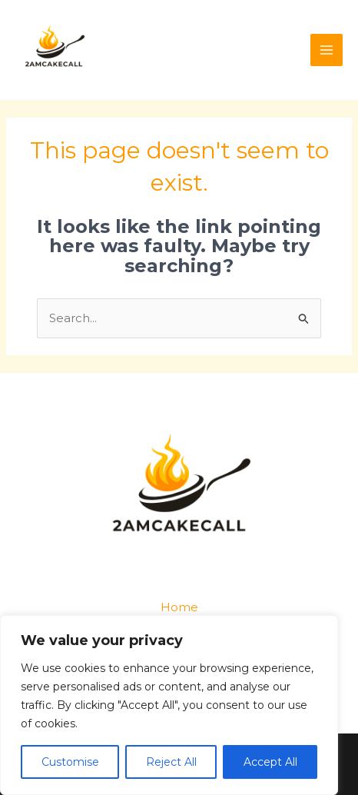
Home (179, 607)
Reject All (171, 762)
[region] (169, 705)
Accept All (270, 762)
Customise (70, 762)
